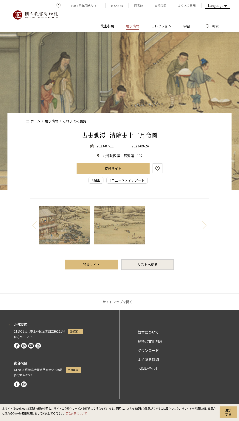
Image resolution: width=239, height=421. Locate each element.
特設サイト (113, 168)
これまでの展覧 (74, 120)
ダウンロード (148, 350)
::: (41, 5)
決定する (228, 412)
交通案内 (75, 331)
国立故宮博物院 (35, 15)
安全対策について (76, 413)
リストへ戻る (147, 264)
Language (215, 5)
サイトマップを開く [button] (118, 301)
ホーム (35, 120)
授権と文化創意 (150, 341)
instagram (24, 346)
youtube (31, 346)
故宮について (148, 332)
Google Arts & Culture (38, 346)
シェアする (172, 121)
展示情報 (51, 120)
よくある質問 (148, 359)
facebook (17, 346)
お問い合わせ (148, 368)
